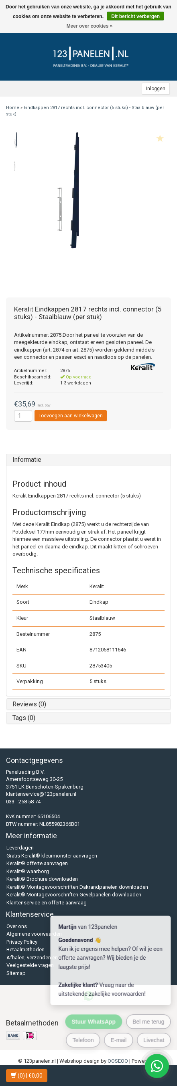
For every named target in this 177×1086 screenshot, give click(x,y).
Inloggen (155, 88)
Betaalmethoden (25, 949)
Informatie (26, 459)
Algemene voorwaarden (34, 934)
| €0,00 (27, 1075)
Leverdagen (20, 848)
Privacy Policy (21, 942)
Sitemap (16, 973)
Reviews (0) (29, 704)
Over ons (16, 926)
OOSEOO (118, 1061)
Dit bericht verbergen (135, 16)
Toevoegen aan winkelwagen (71, 416)
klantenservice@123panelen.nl (41, 794)
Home (12, 107)
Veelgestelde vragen (30, 965)
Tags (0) (23, 718)
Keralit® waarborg (27, 871)
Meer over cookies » (90, 26)
